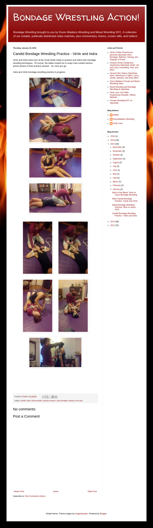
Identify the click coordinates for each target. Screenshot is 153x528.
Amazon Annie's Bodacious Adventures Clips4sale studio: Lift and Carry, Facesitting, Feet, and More (124, 66)
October (116, 155)
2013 (113, 221)
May (115, 174)
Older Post (92, 491)
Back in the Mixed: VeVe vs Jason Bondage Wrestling (124, 193)
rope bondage (61, 401)
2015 (113, 140)
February (117, 185)
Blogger (103, 513)
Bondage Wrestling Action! (76, 17)
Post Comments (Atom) (35, 496)
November (117, 151)
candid (23, 401)
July (115, 166)
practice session (49, 401)
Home (55, 491)
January (116, 189)
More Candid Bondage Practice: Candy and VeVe (124, 200)
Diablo (25, 396)
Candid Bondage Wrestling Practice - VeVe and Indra (124, 214)
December (117, 147)
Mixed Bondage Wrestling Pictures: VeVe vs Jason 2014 (124, 207)
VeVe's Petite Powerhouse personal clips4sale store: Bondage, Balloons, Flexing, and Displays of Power (124, 56)
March (116, 181)
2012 (113, 225)
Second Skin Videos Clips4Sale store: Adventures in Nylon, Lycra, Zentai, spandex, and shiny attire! (124, 75)
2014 (113, 144)
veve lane (79, 401)
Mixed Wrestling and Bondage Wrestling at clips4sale (123, 88)
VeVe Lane (118, 123)
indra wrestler (37, 401)
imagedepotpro (81, 513)
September (118, 159)
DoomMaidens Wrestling (123, 119)
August (116, 162)
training (71, 401)
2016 (113, 136)
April (115, 178)
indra (29, 401)
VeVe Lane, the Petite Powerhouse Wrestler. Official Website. (122, 94)
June (115, 170)
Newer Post (19, 491)
